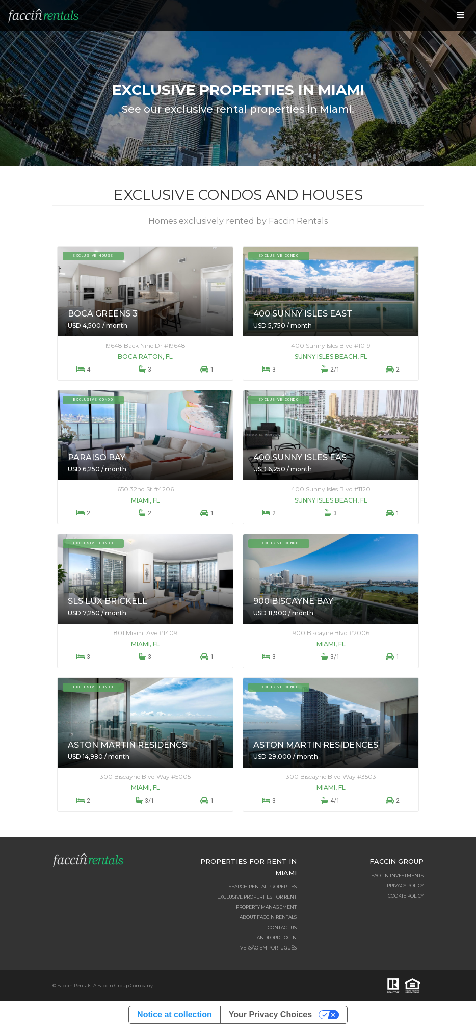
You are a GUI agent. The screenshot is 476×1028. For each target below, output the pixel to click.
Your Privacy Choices (270, 1014)
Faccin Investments (397, 875)
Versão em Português (268, 948)
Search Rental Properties (263, 886)
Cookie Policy (406, 896)
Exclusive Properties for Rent (257, 897)
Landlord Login (275, 937)
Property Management (266, 907)
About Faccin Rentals (268, 917)
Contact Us (282, 927)
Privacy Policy (405, 885)
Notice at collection (174, 1014)
